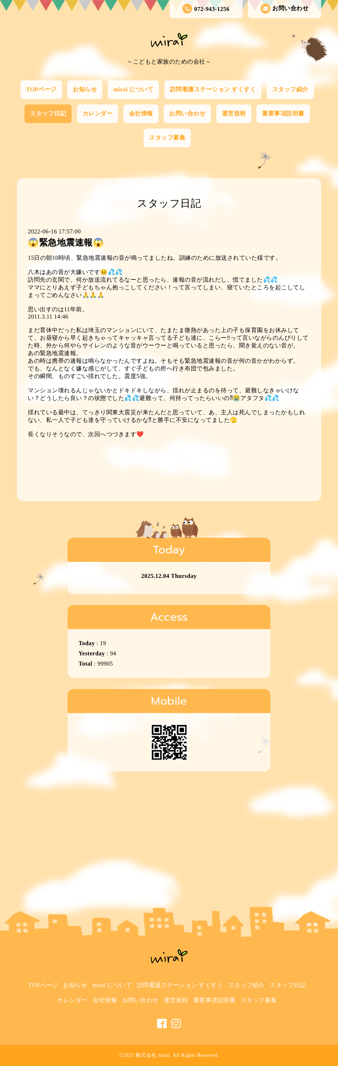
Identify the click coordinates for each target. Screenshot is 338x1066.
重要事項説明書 (283, 113)
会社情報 (141, 113)
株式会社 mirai (153, 1055)
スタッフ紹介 (290, 89)
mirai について (133, 89)
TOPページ (41, 89)
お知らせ (85, 89)
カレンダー (98, 113)
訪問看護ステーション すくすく (213, 89)
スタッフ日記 (48, 113)
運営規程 (234, 113)
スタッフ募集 (167, 137)
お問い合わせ (284, 9)
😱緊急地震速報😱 (66, 242)
